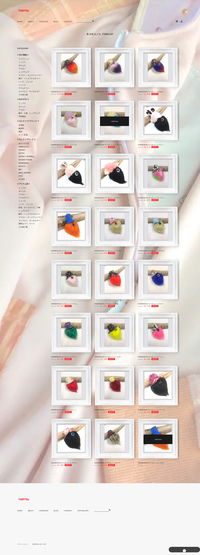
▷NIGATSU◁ (23, 99)
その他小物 (23, 95)
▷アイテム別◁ (23, 184)
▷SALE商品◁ (23, 55)
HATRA (22, 153)
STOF (21, 176)
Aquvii (22, 150)
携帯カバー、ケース (27, 224)
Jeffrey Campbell (27, 157)
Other (22, 179)
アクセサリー (24, 88)
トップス (22, 62)
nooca (22, 166)
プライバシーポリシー (24, 544)
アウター (22, 69)
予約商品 (22, 116)
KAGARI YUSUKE (25, 160)
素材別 (21, 128)
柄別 (20, 132)
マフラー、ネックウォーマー (30, 75)
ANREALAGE (24, 147)
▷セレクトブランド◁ (26, 139)
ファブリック (24, 59)
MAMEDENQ (24, 163)
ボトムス (22, 65)
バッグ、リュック (26, 82)
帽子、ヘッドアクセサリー (29, 78)
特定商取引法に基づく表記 (43, 544)
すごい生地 (23, 135)
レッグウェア (24, 72)
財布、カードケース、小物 (29, 207)
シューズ (22, 85)
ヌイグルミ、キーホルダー (29, 91)
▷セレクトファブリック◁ (28, 121)
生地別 (21, 125)
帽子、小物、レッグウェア (29, 113)
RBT (20, 170)
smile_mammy (25, 173)
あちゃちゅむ (24, 143)
